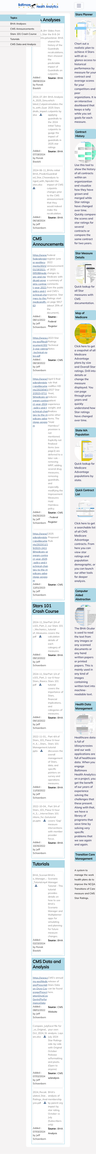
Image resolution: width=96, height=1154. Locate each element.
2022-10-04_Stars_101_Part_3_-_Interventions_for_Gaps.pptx (40, 813)
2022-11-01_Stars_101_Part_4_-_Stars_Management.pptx (40, 743)
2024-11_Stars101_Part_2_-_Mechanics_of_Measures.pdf (40, 629)
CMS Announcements (22, 28)
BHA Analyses (18, 23)
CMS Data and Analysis (23, 44)
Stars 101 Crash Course (23, 33)
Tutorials (14, 39)
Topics (13, 17)
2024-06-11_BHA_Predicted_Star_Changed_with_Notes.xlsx (40, 177)
